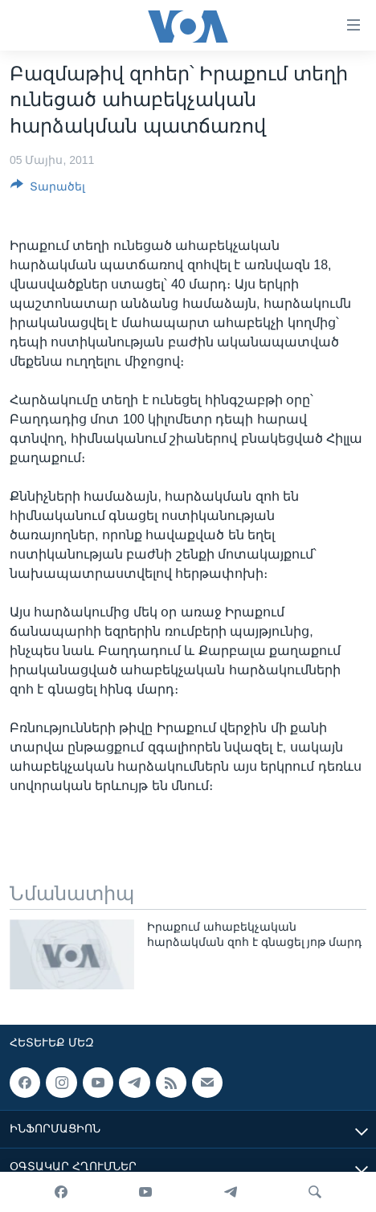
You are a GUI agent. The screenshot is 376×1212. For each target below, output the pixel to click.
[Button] (47, 189)
